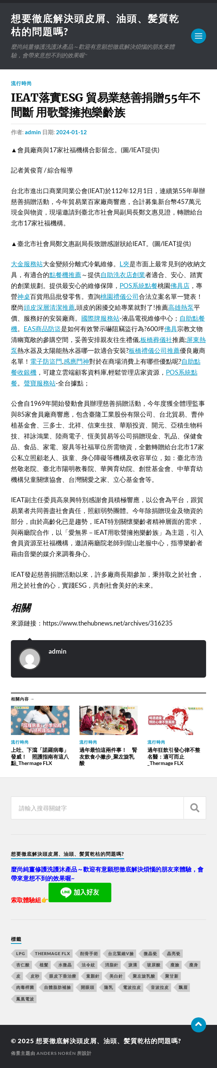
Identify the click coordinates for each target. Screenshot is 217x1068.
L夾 (124, 264)
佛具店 (180, 286)
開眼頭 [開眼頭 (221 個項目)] (87, 987)
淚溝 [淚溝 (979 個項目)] (132, 964)
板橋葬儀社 (156, 340)
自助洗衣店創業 (122, 275)
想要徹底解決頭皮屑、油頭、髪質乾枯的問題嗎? (108, 1041)
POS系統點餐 (139, 286)
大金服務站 (27, 264)
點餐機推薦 (65, 275)
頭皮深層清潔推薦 (49, 307)
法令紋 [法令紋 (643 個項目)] (88, 964)
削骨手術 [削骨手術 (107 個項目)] (89, 953)
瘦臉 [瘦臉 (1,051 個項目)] (174, 964)
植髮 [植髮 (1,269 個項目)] (44, 964)
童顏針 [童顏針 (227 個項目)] (93, 976)
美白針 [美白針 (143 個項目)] (116, 976)
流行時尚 (21, 83)
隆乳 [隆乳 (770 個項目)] (108, 987)
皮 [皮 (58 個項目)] (18, 976)
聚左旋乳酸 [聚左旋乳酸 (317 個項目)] (144, 976)
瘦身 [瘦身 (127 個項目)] (193, 964)
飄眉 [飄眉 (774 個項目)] (183, 987)
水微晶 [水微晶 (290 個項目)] (65, 964)
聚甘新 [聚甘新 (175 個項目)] (172, 976)
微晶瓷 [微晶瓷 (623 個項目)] (150, 953)
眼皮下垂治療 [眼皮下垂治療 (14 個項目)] (62, 976)
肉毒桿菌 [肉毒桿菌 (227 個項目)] (25, 987)
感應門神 (76, 361)
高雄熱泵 (181, 307)
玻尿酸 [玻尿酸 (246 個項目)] (154, 964)
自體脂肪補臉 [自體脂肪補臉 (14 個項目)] (57, 987)
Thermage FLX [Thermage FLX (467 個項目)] (52, 953)
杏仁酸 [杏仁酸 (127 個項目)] (23, 964)
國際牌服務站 (100, 318)
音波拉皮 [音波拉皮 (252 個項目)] (160, 987)
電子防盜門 (46, 361)
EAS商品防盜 (42, 329)
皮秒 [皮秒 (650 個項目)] (34, 976)
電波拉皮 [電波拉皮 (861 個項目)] (132, 987)
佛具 (170, 329)
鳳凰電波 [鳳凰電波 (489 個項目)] (25, 998)
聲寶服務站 (40, 383)
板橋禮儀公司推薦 (154, 350)
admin (33, 132)
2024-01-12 (71, 132)
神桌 (23, 296)
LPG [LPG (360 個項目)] (20, 953)
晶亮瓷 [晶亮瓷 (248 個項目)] (174, 953)
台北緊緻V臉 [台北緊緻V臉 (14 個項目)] (121, 953)
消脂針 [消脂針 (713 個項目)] (111, 964)
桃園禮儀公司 (119, 296)
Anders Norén (56, 1053)
